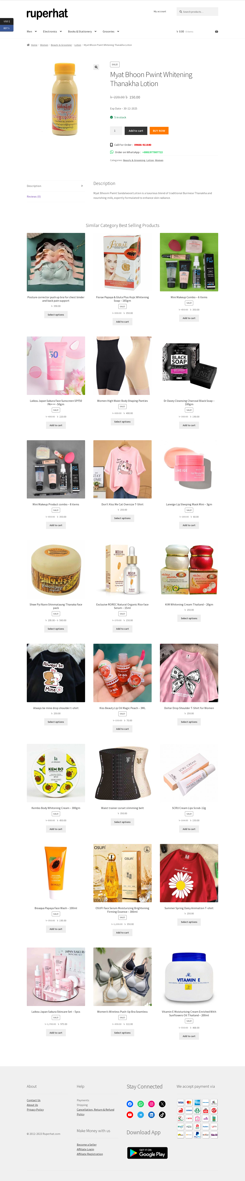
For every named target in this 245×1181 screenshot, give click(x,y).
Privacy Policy (35, 1109)
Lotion (77, 45)
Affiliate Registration (90, 1154)
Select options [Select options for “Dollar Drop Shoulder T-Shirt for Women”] (189, 721)
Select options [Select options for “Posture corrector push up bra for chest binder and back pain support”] (56, 314)
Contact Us (33, 1100)
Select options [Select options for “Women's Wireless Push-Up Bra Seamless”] (122, 1032)
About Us (32, 1105)
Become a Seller (87, 1144)
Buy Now (159, 130)
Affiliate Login (85, 1149)
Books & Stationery (80, 31)
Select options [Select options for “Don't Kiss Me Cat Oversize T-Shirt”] (122, 518)
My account (160, 11)
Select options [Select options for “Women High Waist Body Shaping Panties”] (122, 421)
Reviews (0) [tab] (34, 196)
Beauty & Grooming (61, 45)
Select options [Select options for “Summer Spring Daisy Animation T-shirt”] (189, 922)
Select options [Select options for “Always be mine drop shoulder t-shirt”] (56, 721)
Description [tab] (34, 186)
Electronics (50, 31)
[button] (96, 67)
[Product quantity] (116, 131)
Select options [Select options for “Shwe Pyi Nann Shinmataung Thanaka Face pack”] (56, 628)
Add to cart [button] (122, 321)
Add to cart (136, 130)
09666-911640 (142, 144)
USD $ (9, 21)
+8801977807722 (152, 152)
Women (44, 45)
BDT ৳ (9, 28)
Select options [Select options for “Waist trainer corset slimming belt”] (122, 822)
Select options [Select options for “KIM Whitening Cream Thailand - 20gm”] (189, 618)
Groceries (108, 31)
